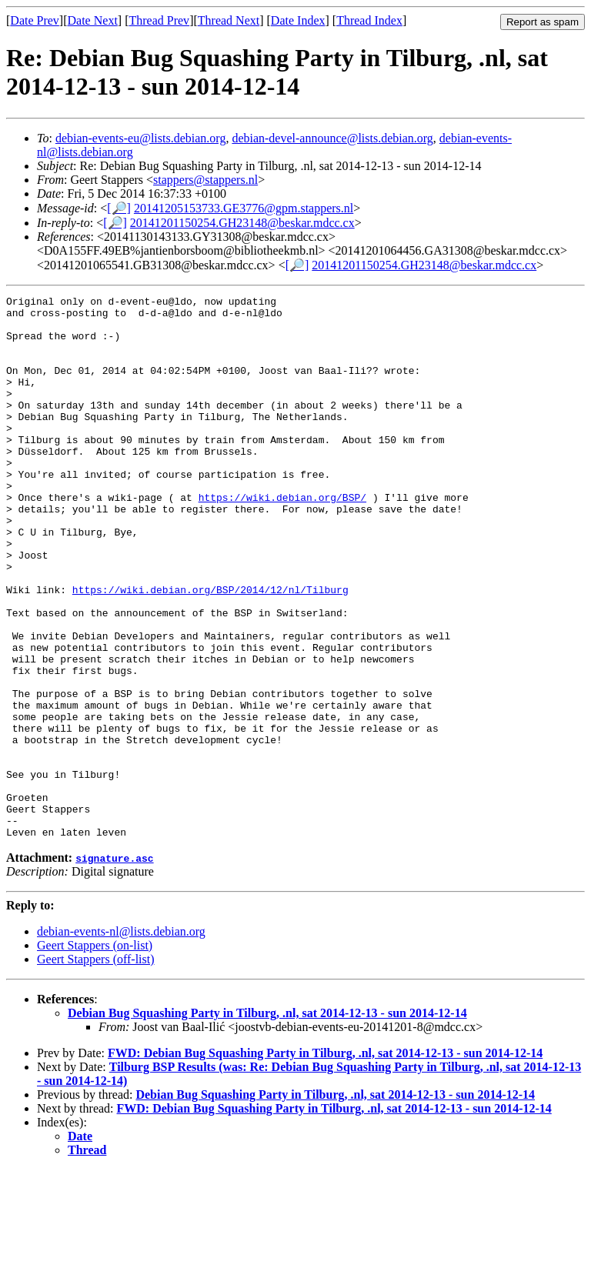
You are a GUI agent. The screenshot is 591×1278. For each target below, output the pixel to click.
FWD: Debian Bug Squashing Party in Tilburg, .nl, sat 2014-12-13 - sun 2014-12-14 (325, 1161)
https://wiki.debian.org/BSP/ (282, 539)
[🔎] (119, 208)
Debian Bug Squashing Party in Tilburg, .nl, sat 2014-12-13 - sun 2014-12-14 (267, 1121)
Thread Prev (159, 20)
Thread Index (369, 20)
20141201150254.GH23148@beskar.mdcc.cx (242, 222)
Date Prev (34, 20)
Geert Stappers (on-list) (94, 1053)
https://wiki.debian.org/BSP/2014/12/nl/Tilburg (210, 649)
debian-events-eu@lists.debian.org (140, 138)
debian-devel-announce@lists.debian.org (332, 138)
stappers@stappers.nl (205, 179)
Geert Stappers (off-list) (96, 1067)
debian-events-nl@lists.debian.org (121, 1039)
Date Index (298, 20)
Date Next (93, 20)
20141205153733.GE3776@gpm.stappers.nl (243, 208)
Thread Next (228, 20)
